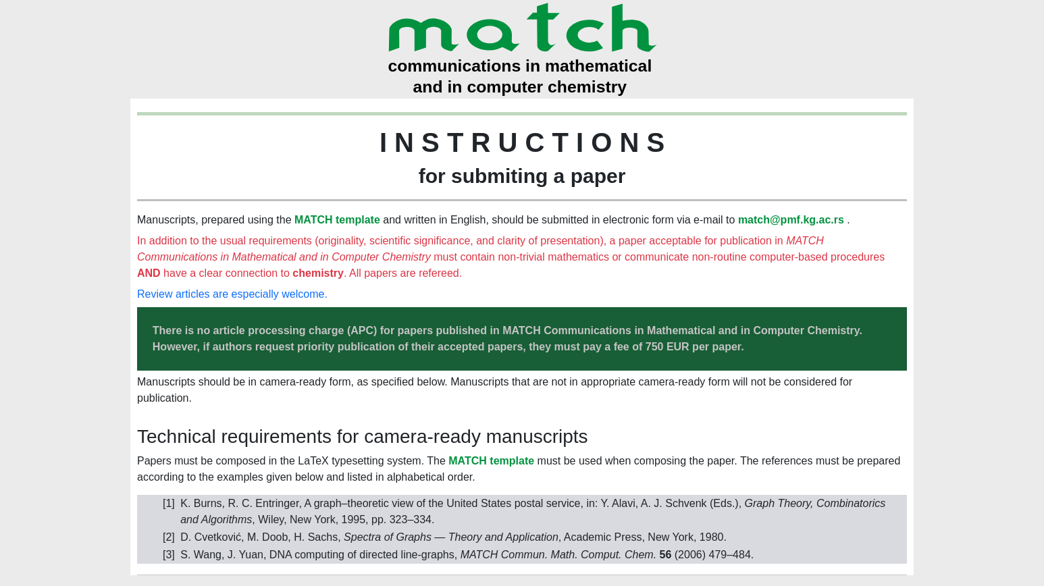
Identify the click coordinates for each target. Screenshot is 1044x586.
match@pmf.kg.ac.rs (791, 219)
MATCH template (337, 219)
